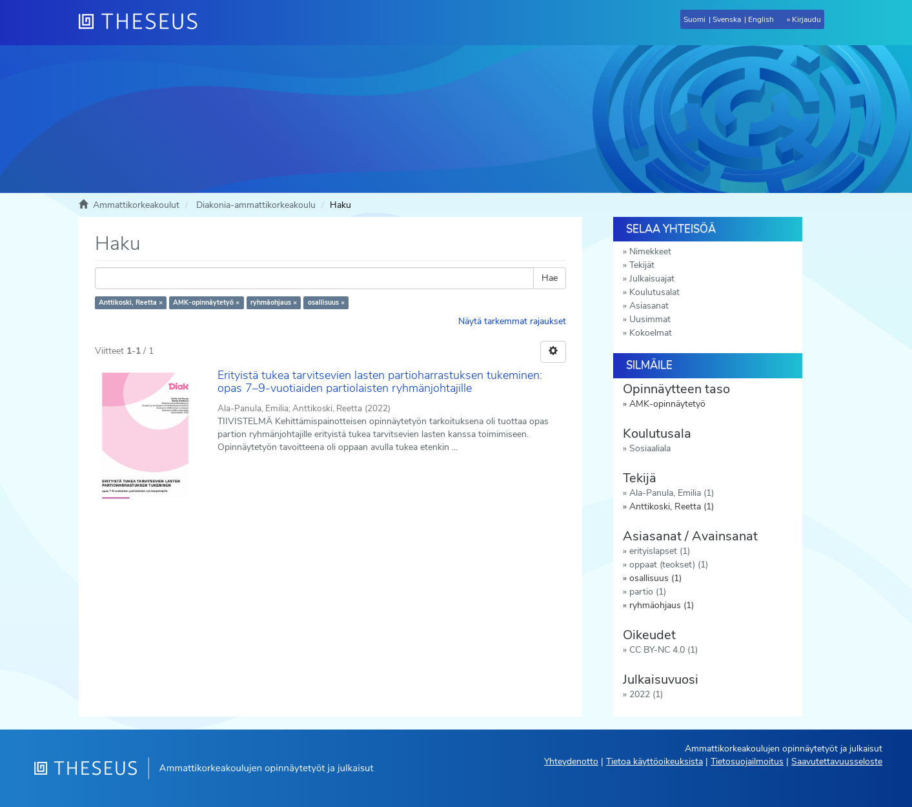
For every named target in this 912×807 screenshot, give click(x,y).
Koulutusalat (654, 292)
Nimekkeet (650, 251)
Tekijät (641, 265)
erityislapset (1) (659, 551)
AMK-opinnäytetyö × (206, 302)
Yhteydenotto (571, 761)
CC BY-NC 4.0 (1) (663, 650)
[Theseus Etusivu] (143, 22)
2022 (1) (646, 694)
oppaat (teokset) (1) (668, 564)
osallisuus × (326, 302)
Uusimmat (650, 319)
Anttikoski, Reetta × (131, 302)
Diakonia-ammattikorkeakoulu (256, 205)
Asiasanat (649, 306)
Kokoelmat (650, 333)
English (761, 19)
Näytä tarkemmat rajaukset (512, 321)
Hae (550, 278)
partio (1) (647, 592)
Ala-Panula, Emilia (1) (671, 493)
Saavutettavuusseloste (836, 761)
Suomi (694, 19)
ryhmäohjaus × (273, 302)
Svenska (727, 19)
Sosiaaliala (650, 448)
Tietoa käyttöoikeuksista (654, 761)
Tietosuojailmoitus (747, 761)
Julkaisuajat (651, 278)
